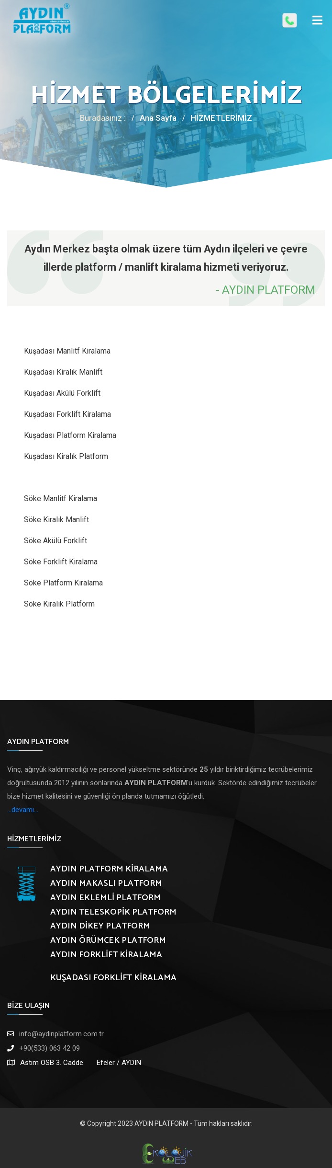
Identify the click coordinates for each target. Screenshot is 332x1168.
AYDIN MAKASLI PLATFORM (106, 883)
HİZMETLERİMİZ (221, 118)
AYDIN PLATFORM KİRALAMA (109, 869)
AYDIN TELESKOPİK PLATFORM (113, 912)
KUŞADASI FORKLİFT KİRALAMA (113, 978)
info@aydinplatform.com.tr (61, 1034)
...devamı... (22, 809)
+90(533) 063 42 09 (49, 1048)
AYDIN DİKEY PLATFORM (100, 926)
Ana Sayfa (158, 118)
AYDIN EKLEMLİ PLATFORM (105, 898)
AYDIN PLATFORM (161, 1123)
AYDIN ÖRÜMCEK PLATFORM (108, 940)
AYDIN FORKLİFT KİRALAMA (106, 955)
